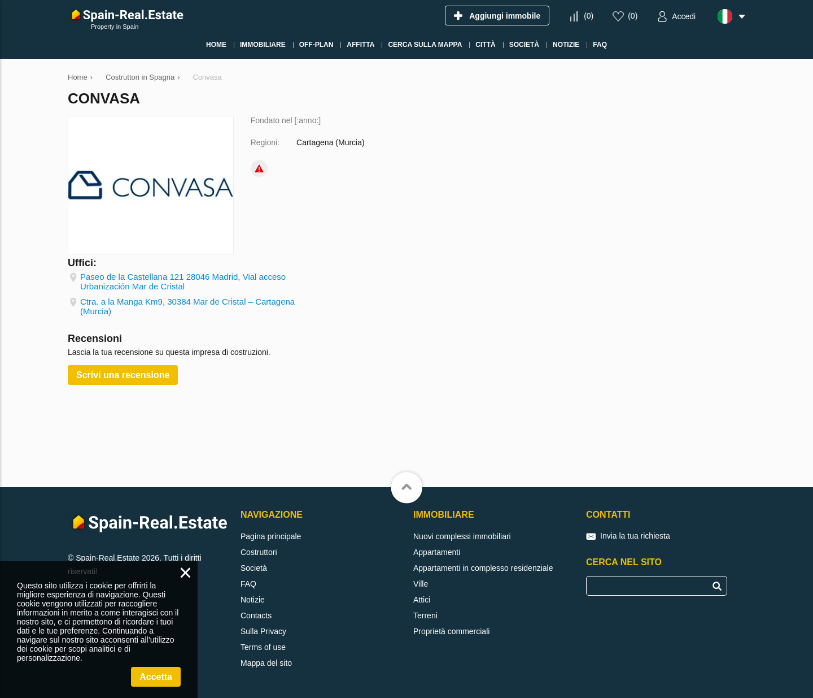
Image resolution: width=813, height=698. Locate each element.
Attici (421, 599)
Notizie (253, 599)
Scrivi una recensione (122, 375)
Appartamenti (436, 552)
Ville (420, 583)
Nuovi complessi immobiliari (462, 536)
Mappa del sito (266, 662)
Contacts (256, 615)
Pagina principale (271, 536)
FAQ (248, 583)
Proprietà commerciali (451, 631)
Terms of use (263, 647)
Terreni (425, 615)
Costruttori (259, 552)
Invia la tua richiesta (635, 535)
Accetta (155, 677)
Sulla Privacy (263, 631)
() (588, 15)
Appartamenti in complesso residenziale (483, 568)
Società (254, 568)
